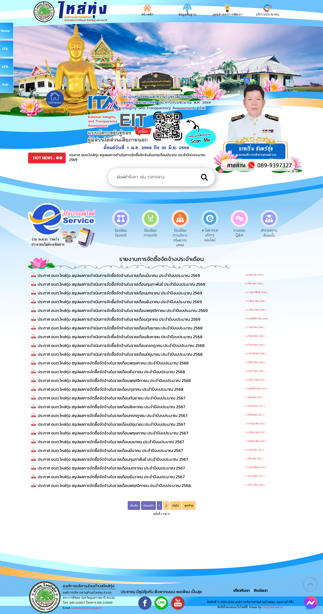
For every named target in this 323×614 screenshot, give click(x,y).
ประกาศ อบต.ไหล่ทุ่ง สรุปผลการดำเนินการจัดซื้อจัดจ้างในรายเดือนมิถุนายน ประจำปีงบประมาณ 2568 (120, 354)
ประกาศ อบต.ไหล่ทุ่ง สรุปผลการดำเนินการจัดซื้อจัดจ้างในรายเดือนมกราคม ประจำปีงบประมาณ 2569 (120, 293)
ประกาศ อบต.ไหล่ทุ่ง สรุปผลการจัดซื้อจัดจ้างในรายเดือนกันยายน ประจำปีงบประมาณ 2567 (112, 398)
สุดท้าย (188, 505)
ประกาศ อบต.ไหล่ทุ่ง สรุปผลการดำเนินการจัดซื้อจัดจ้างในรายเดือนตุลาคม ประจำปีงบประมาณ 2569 (119, 319)
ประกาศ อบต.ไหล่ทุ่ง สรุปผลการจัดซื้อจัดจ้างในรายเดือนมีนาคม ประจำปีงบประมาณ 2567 (110, 450)
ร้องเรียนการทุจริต (150, 233)
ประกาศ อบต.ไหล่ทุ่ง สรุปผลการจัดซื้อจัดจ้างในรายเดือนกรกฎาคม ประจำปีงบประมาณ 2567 (113, 415)
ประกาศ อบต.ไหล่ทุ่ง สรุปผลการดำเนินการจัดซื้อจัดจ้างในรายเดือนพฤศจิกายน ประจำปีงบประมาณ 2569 (123, 310)
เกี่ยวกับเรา (242, 590)
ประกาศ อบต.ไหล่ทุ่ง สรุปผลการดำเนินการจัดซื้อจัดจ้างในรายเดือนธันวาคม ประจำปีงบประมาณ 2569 (120, 302)
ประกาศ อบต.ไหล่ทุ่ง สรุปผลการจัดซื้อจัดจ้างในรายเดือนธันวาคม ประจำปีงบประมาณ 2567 (111, 477)
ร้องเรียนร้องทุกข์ (121, 233)
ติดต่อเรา (260, 590)
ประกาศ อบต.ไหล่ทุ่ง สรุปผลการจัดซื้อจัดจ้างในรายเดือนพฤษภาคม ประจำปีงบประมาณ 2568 (113, 363)
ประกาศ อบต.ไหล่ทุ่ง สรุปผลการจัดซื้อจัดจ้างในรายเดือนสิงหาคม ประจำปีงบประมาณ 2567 (111, 407)
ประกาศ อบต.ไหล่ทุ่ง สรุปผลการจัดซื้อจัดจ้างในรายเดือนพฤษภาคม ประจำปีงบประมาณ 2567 (113, 433)
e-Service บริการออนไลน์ (210, 235)
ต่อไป (175, 505)
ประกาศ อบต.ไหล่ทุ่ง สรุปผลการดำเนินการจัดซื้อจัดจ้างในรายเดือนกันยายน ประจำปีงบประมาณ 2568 (120, 328)
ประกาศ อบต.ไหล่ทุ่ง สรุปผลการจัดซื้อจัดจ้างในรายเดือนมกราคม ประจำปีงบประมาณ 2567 (111, 468)
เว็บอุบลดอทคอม (272, 607)
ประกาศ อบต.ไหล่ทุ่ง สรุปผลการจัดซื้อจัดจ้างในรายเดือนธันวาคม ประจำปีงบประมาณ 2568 (111, 372)
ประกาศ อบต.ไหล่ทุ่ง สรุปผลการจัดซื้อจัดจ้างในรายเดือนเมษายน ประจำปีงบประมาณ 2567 (111, 442)
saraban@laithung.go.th (86, 608)
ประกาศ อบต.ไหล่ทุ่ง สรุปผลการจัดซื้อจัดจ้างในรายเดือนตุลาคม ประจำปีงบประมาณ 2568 (110, 389)
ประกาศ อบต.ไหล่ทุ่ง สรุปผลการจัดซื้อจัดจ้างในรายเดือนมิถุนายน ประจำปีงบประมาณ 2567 (112, 424)
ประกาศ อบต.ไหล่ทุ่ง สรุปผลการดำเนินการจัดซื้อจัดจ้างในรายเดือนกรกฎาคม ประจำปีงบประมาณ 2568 (121, 345)
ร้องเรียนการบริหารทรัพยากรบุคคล (180, 238)
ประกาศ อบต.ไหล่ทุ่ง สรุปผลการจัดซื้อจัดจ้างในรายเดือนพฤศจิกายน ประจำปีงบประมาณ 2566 (114, 485)
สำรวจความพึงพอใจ (269, 233)
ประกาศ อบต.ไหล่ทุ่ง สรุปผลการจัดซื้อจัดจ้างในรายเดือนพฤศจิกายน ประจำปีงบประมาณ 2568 (114, 380)
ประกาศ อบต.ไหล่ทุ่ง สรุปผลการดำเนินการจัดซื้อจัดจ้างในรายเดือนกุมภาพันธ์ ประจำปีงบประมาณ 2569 (121, 284)
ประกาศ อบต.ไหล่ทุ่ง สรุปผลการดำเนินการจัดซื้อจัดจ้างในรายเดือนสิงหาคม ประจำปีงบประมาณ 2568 (120, 337)
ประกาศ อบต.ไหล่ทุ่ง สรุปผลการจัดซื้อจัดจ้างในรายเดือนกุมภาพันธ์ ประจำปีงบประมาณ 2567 (113, 459)
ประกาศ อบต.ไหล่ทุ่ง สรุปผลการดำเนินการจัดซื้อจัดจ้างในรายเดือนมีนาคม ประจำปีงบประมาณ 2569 (119, 275)
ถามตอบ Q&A (239, 233)
